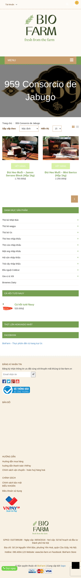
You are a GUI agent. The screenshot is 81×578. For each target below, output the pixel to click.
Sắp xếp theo (9, 128)
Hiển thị (45, 128)
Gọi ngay (9, 568)
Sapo (63, 566)
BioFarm (41, 566)
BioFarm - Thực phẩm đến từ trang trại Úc (22, 343)
